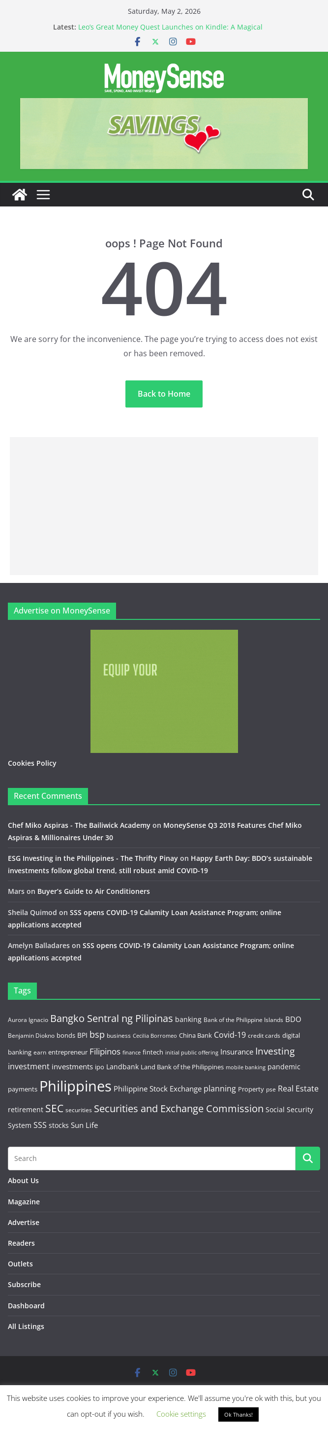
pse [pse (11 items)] (271, 1089)
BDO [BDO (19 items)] (293, 1019)
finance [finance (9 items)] (131, 1052)
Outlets (20, 1263)
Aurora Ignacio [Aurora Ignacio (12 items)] (28, 1020)
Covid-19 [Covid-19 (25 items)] (230, 1034)
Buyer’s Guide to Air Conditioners (93, 891)
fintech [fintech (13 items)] (153, 1052)
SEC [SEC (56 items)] (54, 1108)
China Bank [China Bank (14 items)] (195, 1035)
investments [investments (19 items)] (72, 1066)
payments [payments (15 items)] (22, 1089)
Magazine (24, 1201)
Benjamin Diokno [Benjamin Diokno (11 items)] (31, 1035)
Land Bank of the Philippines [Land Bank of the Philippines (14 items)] (182, 1066)
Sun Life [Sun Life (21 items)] (84, 1125)
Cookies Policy (32, 763)
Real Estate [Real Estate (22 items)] (298, 1088)
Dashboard (26, 1305)
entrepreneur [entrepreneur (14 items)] (68, 1052)
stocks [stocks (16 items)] (59, 1125)
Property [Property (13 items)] (251, 1089)
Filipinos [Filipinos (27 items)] (104, 1051)
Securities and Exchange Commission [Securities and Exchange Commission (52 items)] (179, 1108)
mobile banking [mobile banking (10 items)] (246, 1067)
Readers (21, 1243)
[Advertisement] (164, 506)
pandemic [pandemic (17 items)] (284, 1066)
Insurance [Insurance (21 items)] (236, 1051)
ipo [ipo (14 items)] (99, 1066)
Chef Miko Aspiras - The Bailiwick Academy (79, 825)
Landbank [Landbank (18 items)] (122, 1066)
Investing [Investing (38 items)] (275, 1051)
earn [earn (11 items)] (39, 1052)
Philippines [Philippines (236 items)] (75, 1086)
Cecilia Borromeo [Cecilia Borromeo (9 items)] (155, 1035)
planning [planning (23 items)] (220, 1088)
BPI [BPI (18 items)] (82, 1035)
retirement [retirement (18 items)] (25, 1109)
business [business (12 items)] (119, 1035)
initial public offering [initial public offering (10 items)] (191, 1052)
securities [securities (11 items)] (78, 1110)
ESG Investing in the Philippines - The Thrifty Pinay (93, 858)
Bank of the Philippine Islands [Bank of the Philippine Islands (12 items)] (243, 1020)
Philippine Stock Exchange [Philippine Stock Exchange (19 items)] (158, 1088)
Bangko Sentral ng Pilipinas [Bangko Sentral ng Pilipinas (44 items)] (111, 1018)
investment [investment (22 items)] (29, 1066)
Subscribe (24, 1284)
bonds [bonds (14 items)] (66, 1035)
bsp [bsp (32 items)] (97, 1034)
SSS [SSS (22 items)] (40, 1125)
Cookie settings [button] (181, 1414)
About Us (23, 1180)
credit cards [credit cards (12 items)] (264, 1035)
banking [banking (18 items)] (188, 1019)
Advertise (23, 1222)
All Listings (26, 1326)
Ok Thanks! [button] (238, 1414)
